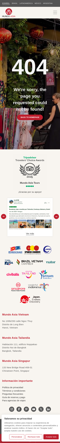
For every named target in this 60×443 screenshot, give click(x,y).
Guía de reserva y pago (13, 397)
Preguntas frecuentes (12, 394)
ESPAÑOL (6, 3)
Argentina (48, 3)
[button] (3, 216)
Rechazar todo (34, 437)
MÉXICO (38, 3)
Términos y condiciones (13, 390)
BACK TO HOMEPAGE (30, 117)
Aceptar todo (51, 437)
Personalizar (16, 437)
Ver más (30, 233)
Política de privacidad (12, 387)
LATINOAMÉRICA (26, 3)
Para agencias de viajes (14, 400)
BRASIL (14, 3)
